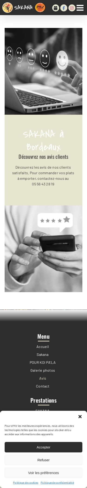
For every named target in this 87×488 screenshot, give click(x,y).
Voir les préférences (43, 473)
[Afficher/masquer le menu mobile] (81, 7)
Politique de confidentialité (57, 482)
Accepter (43, 447)
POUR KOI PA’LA (43, 362)
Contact (42, 386)
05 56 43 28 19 (43, 184)
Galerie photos (42, 370)
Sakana (42, 354)
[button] (80, 416)
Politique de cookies (25, 482)
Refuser (43, 460)
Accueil (42, 346)
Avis (42, 378)
